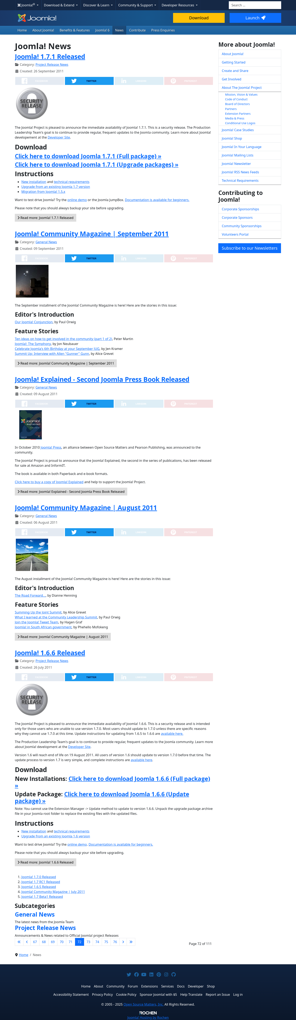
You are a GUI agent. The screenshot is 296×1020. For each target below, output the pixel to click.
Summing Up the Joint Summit (38, 612)
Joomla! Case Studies (238, 130)
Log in (238, 994)
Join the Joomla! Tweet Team (36, 622)
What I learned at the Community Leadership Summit (56, 617)
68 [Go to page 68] (44, 942)
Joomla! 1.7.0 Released (38, 877)
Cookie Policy (126, 994)
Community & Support (136, 5)
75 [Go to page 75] (106, 942)
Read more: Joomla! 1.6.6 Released (45, 862)
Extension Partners (238, 114)
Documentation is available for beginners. (157, 200)
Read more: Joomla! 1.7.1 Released (45, 217)
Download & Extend (59, 5)
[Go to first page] (19, 942)
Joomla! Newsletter (236, 163)
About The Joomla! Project (242, 87)
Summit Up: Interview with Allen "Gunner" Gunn (52, 353)
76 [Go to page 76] (115, 942)
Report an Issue (218, 994)
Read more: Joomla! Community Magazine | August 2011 (62, 636)
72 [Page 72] (79, 942)
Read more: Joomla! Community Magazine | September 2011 (65, 363)
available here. (172, 733)
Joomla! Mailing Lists (237, 155)
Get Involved (231, 79)
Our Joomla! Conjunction (34, 322)
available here (141, 760)
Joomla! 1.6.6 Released (50, 652)
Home (22, 30)
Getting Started (233, 62)
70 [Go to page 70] (62, 942)
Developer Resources (178, 5)
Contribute (137, 30)
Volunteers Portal (235, 234)
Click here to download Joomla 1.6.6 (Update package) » (102, 797)
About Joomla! (43, 30)
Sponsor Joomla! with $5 (158, 994)
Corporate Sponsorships (240, 209)
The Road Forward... (30, 595)
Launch (255, 18)
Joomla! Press (51, 447)
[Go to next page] (123, 942)
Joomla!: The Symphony (33, 344)
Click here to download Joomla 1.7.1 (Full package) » (88, 156)
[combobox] (255, 5)
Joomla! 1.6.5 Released (38, 887)
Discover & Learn (96, 5)
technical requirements (71, 181)
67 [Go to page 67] (35, 942)
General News (46, 242)
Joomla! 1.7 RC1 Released (40, 882)
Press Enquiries (163, 30)
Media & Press (234, 118)
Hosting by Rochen (148, 1017)
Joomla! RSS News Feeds (240, 172)
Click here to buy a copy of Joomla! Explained (49, 482)
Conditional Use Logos (240, 123)
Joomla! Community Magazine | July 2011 (53, 891)
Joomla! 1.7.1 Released (50, 56)
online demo (77, 200)
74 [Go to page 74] (97, 942)
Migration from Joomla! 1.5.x (43, 191)
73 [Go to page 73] (88, 942)
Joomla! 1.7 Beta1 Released (42, 896)
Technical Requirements (240, 180)
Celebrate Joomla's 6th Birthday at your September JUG (57, 348)
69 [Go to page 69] (53, 942)
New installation (33, 181)
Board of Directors (237, 104)
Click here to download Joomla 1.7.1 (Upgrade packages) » (96, 164)
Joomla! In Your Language (241, 147)
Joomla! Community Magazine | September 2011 (92, 233)
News (119, 30)
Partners (231, 109)
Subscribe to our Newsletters (250, 248)
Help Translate (191, 994)
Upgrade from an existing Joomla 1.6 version (55, 836)
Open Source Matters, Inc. (144, 1004)
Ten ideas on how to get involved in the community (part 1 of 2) (63, 339)
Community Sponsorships (241, 226)
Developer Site (59, 137)
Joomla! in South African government (43, 627)
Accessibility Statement (71, 994)
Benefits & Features (75, 30)
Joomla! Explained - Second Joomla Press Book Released (102, 379)
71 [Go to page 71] (70, 942)
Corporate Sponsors (237, 217)
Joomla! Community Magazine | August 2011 (86, 507)
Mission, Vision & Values (241, 94)
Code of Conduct (236, 99)
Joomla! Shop (232, 138)
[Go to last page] (131, 942)
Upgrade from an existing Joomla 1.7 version (55, 186)
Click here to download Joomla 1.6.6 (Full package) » (112, 782)
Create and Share (235, 70)
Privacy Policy (102, 994)
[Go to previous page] (27, 942)
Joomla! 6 (102, 30)
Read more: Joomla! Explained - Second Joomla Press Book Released (71, 491)
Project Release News (52, 64)
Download (199, 18)
